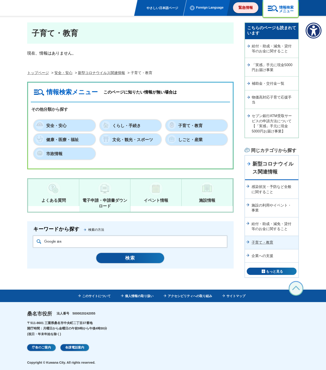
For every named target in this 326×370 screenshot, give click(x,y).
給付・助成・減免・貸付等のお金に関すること (272, 48)
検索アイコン (39, 241)
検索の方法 (96, 229)
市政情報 (54, 153)
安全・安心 (63, 73)
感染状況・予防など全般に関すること (271, 189)
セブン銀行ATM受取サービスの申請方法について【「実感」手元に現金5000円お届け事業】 (272, 123)
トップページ (38, 73)
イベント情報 (156, 200)
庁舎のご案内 (41, 347)
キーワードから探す (56, 229)
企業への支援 (262, 256)
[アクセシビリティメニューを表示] (313, 30)
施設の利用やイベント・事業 (271, 207)
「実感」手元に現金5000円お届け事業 (272, 67)
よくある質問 (53, 200)
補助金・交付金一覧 (268, 83)
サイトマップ (235, 296)
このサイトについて (96, 296)
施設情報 (207, 200)
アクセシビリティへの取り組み (190, 296)
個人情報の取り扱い (139, 296)
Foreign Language (209, 7)
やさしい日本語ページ (162, 8)
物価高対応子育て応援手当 (272, 99)
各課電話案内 (74, 347)
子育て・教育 (262, 242)
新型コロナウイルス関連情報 (101, 73)
